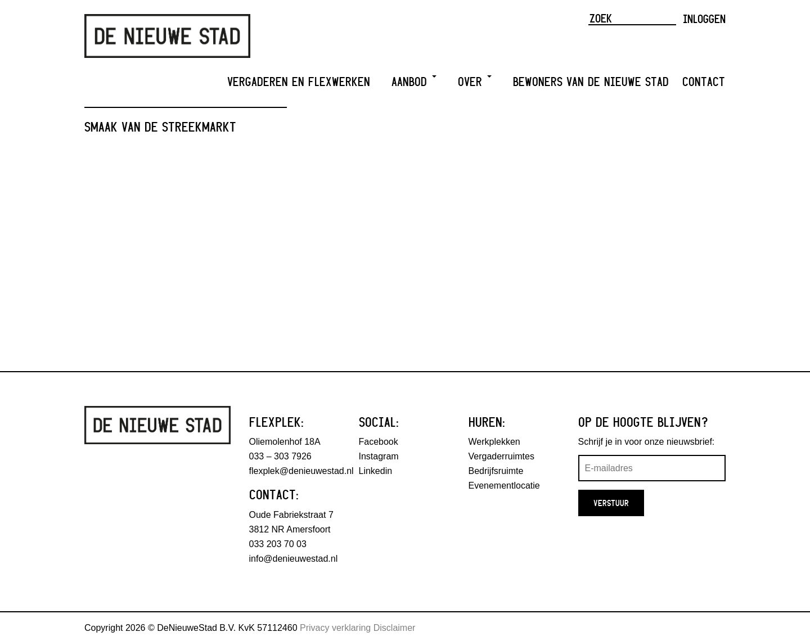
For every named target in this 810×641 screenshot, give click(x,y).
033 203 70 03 (278, 544)
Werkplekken (494, 441)
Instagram (379, 456)
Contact (703, 82)
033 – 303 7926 (280, 456)
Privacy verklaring (335, 628)
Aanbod (414, 82)
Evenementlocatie (504, 485)
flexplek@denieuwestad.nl (301, 471)
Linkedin (376, 471)
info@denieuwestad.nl (293, 558)
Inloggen (704, 18)
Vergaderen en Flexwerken (298, 82)
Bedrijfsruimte (496, 471)
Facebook (378, 441)
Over (475, 82)
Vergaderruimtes (501, 456)
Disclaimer (395, 628)
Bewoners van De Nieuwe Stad (591, 82)
